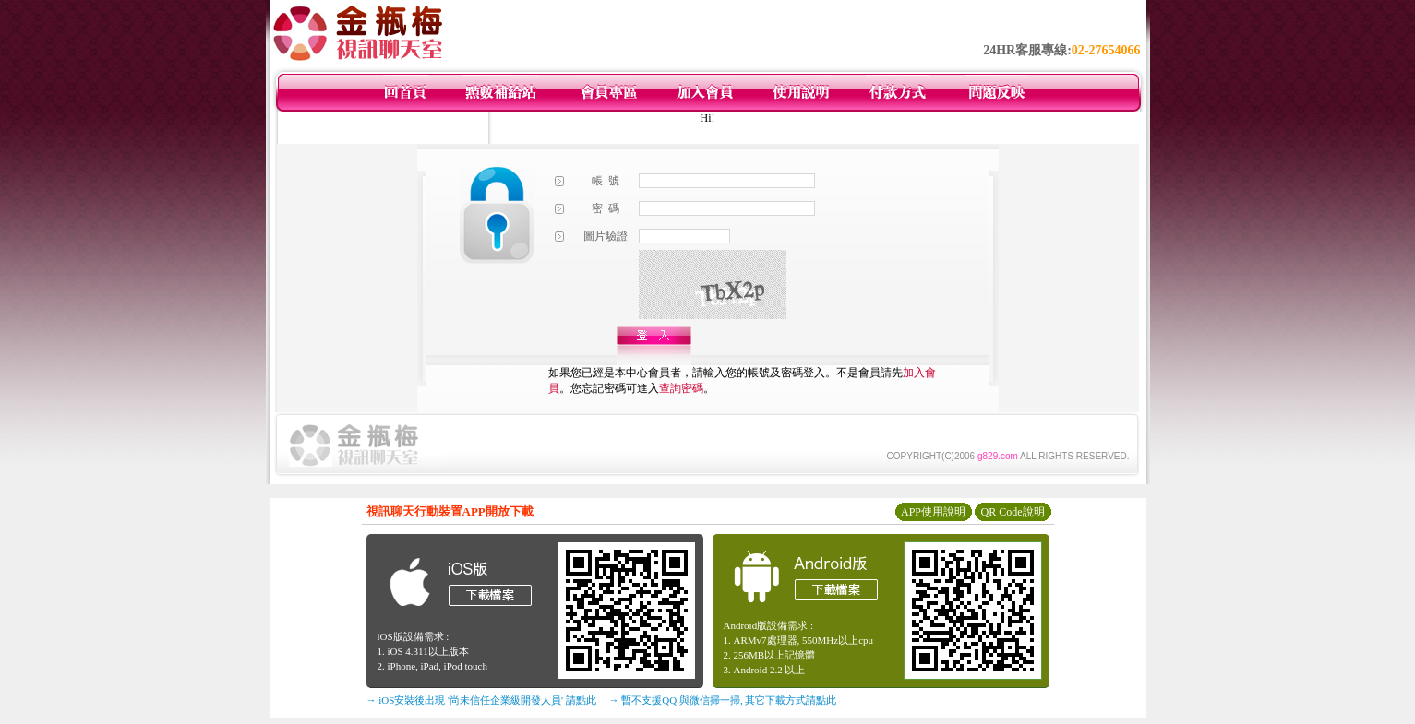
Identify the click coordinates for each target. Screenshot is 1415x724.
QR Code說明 (1013, 511)
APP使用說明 (933, 511)
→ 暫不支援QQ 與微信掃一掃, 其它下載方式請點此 (723, 700)
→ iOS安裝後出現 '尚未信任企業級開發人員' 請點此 (481, 700)
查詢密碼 (681, 388)
